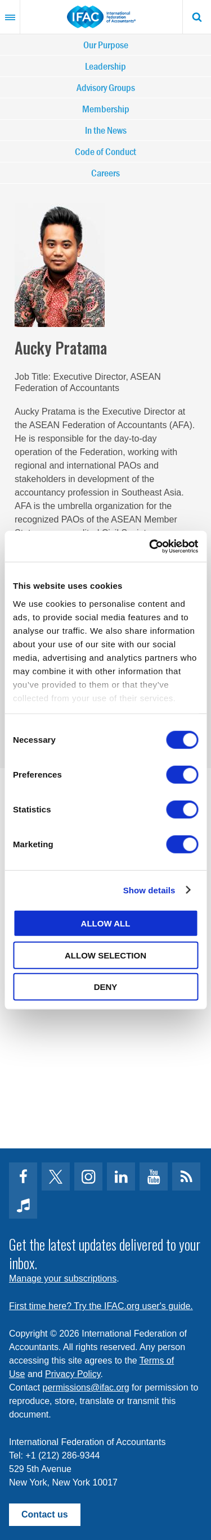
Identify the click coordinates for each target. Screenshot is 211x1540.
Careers (105, 172)
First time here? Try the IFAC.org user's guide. (101, 1306)
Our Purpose (105, 44)
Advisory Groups (106, 87)
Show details (149, 889)
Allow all (106, 923)
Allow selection (105, 955)
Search (197, 17)
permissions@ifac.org (86, 1387)
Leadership (105, 66)
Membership (105, 108)
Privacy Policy (72, 1374)
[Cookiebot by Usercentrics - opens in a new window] (150, 546)
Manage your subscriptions (62, 1278)
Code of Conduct (105, 151)
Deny (106, 987)
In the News (106, 130)
